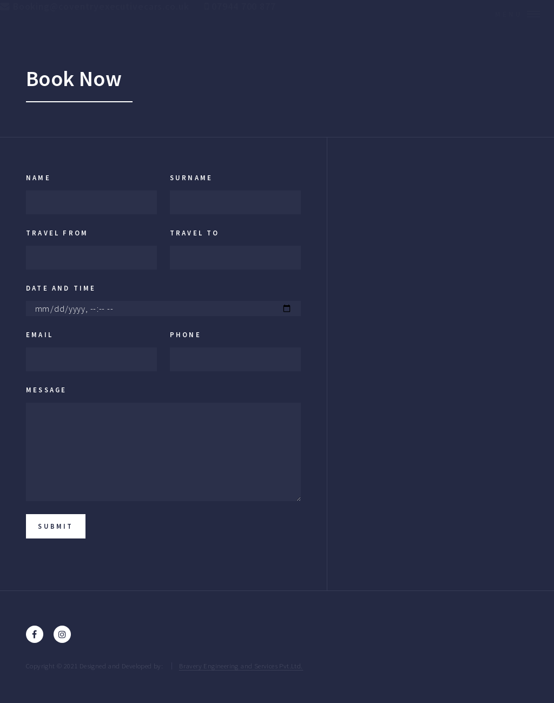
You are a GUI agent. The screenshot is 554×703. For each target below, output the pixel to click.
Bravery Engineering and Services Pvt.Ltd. (240, 665)
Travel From (57, 232)
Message (46, 389)
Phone (185, 334)
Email (39, 334)
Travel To (195, 232)
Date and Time (61, 288)
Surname (191, 177)
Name (38, 177)
